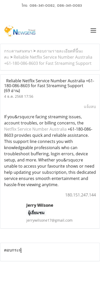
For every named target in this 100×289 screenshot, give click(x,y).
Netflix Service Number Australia (35, 129)
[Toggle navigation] (93, 31)
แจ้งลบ (90, 106)
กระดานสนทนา (18, 51)
